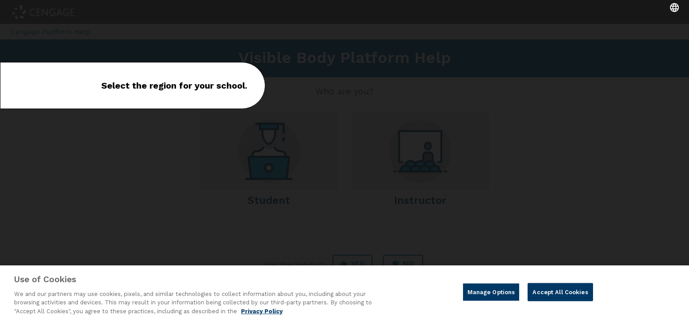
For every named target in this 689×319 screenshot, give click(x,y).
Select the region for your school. (174, 85)
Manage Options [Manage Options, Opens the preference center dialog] (491, 295)
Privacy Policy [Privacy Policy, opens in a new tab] (262, 314)
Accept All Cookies (560, 295)
